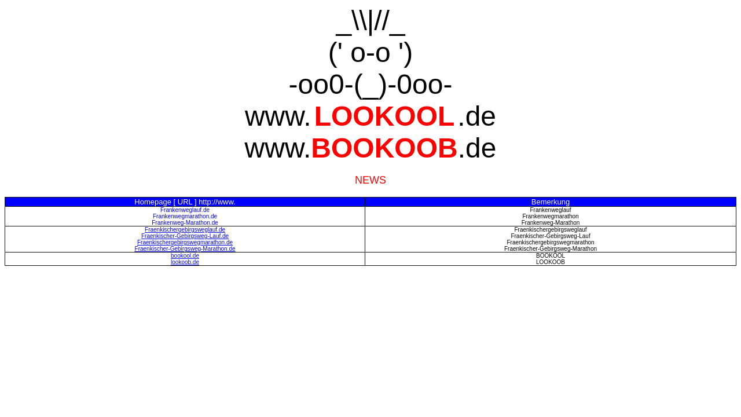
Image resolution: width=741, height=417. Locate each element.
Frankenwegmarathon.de (185, 216)
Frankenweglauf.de (185, 210)
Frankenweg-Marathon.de (185, 223)
